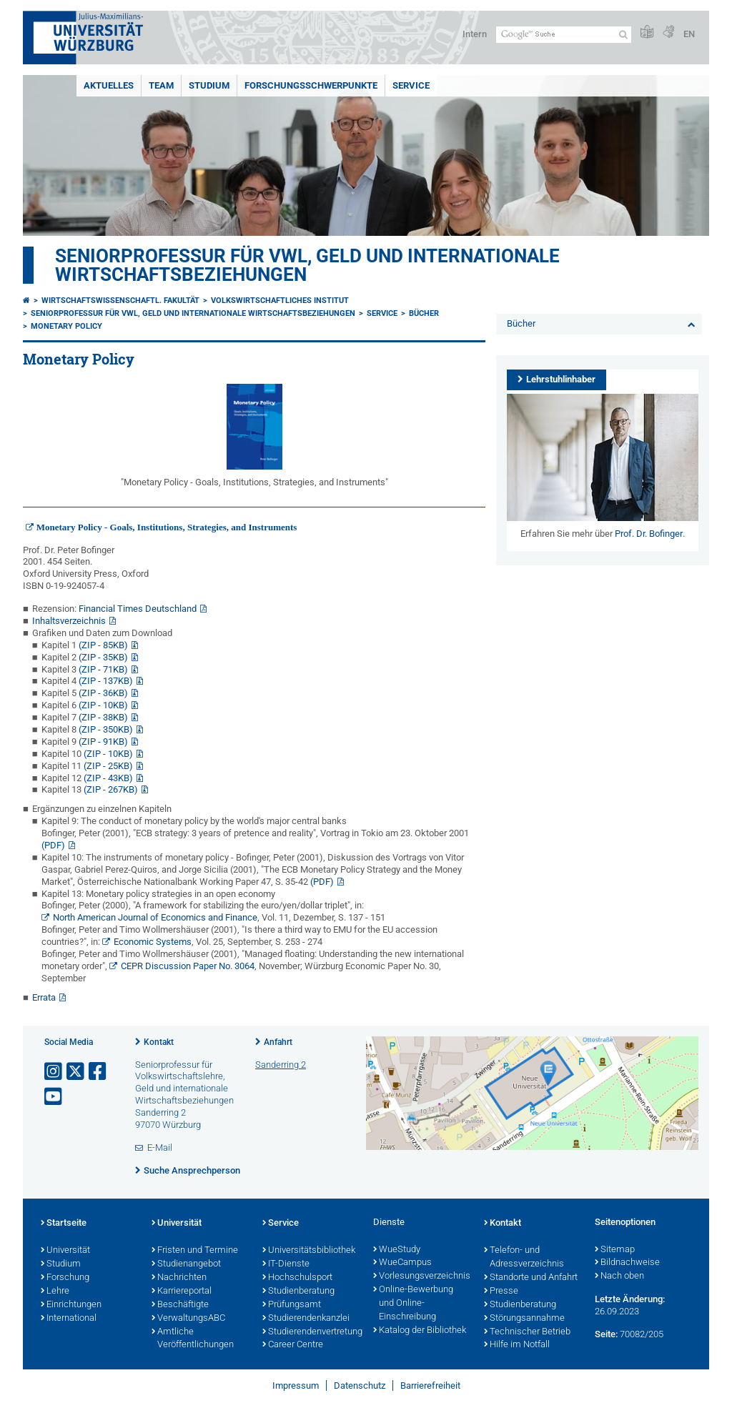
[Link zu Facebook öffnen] (99, 1071)
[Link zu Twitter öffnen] (76, 1071)
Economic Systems (153, 941)
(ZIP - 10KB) (103, 705)
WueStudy (396, 1250)
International (69, 1318)
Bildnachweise (627, 1262)
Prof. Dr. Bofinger (649, 533)
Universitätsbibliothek (308, 1250)
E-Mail (159, 1147)
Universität (65, 1250)
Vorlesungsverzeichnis (421, 1276)
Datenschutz (359, 1385)
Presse (501, 1291)
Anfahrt (278, 1042)
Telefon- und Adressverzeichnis (524, 1257)
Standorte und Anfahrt (531, 1277)
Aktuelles (109, 85)
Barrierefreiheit (430, 1385)
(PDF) (53, 845)
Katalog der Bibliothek (419, 1330)
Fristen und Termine (195, 1250)
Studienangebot (186, 1264)
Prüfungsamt (291, 1305)
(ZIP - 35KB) (103, 657)
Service (411, 85)
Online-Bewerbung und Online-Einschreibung (413, 1304)
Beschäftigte (180, 1305)
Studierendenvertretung (310, 1332)
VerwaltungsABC (188, 1318)
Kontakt (159, 1042)
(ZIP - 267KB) (111, 789)
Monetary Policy (66, 326)
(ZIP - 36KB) (103, 693)
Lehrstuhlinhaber (560, 379)
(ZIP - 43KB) (108, 778)
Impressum (295, 1385)
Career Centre (292, 1345)
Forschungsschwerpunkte (310, 85)
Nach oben (619, 1276)
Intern (475, 34)
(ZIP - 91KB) (103, 741)
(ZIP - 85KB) (103, 645)
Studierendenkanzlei (306, 1318)
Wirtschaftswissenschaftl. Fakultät (120, 300)
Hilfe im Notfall (517, 1345)
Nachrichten (179, 1277)
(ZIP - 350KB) (106, 729)
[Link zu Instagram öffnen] (54, 1071)
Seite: (606, 1334)
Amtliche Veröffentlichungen (193, 1339)
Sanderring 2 (280, 1064)
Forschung (65, 1277)
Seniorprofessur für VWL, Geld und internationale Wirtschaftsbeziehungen (307, 265)
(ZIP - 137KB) (106, 680)
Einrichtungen (71, 1305)
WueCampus (402, 1262)
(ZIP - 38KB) (103, 717)
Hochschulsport (297, 1277)
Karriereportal (182, 1291)
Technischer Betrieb (527, 1332)
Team (161, 85)
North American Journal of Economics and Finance (155, 917)
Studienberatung (298, 1291)
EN (689, 34)
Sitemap (615, 1250)
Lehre (55, 1291)
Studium (209, 85)
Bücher (424, 313)
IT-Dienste (286, 1264)
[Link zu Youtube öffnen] (54, 1096)
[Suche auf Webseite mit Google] (563, 34)
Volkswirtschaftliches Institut (280, 300)
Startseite (63, 1223)
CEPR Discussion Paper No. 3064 (187, 966)
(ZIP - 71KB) (103, 669)
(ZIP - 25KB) (108, 765)
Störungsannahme (524, 1318)
